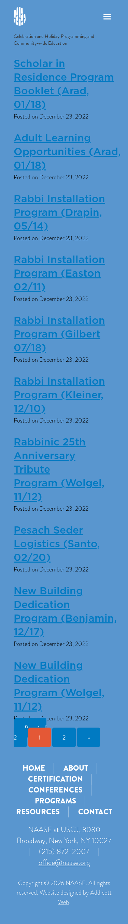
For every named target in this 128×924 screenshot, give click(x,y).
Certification (55, 779)
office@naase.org (64, 862)
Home (34, 768)
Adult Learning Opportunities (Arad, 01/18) (67, 152)
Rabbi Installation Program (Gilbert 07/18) (59, 334)
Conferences (55, 790)
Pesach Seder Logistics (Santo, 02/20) (57, 544)
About (75, 768)
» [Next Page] (88, 737)
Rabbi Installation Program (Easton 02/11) (59, 273)
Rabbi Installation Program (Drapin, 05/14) (59, 213)
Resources (38, 811)
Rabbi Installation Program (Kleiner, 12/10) (59, 395)
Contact (95, 811)
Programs (55, 800)
